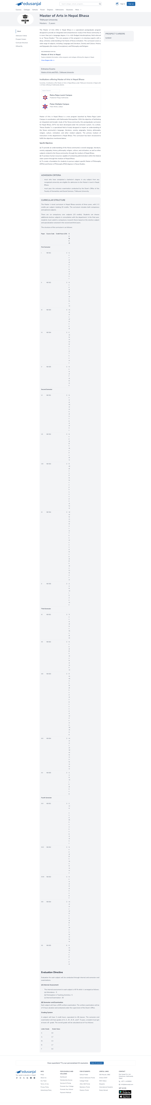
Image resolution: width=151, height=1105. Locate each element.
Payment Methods (65, 1092)
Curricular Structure (22, 43)
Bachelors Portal (85, 1087)
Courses (18, 10)
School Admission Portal (87, 1078)
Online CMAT (103, 1078)
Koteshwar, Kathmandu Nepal (126, 1077)
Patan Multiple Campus (59, 104)
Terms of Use (45, 1084)
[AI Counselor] (117, 4)
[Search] (99, 3)
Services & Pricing (65, 1083)
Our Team (44, 1081)
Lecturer (108, 38)
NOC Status (103, 1081)
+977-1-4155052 (125, 1081)
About (19, 31)
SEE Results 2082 (104, 1075)
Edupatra (102, 1084)
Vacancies (69, 10)
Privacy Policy (45, 1087)
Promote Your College (66, 1086)
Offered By (19, 46)
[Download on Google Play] (127, 1092)
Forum (42, 10)
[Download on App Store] (127, 1096)
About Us (43, 1078)
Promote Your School (66, 1089)
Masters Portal (84, 1090)
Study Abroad (103, 1090)
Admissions (59, 10)
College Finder (84, 1081)
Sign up (131, 4)
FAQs (42, 1075)
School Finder (84, 1075)
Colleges (27, 10)
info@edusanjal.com (126, 1084)
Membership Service (66, 1080)
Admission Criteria (21, 36)
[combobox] (50, 90)
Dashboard (63, 1077)
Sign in (122, 4)
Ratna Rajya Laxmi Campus (61, 95)
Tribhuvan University (48, 19)
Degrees (50, 10)
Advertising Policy (46, 1090)
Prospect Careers (21, 39)
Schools (35, 10)
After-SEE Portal (85, 1084)
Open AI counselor (97, 1063)
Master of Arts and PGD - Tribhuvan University (57, 72)
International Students (106, 1087)
